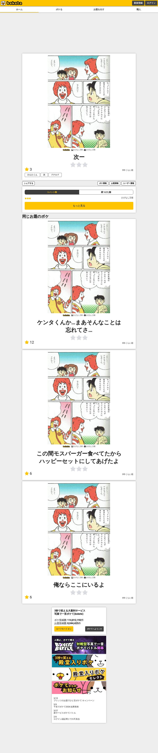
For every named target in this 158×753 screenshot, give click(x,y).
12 (29, 342)
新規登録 (138, 3)
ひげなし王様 (127, 198)
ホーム (19, 9)
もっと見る (79, 205)
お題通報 (114, 183)
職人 (139, 9)
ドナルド (55, 175)
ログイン (151, 3)
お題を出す (99, 9)
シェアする (28, 183)
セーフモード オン (63, 629)
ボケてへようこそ (94, 629)
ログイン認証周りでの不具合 (79, 718)
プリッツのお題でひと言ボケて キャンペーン (79, 699)
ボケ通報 (103, 183)
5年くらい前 (127, 170)
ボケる (59, 9)
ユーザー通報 (128, 183)
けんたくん (32, 175)
